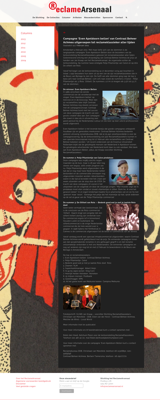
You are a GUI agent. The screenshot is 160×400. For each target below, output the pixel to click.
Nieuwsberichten (92, 18)
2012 (23, 43)
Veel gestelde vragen (26, 386)
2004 (23, 60)
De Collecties (53, 18)
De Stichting (38, 18)
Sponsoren (108, 18)
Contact (119, 18)
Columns (66, 18)
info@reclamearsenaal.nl (111, 386)
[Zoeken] (126, 18)
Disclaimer (21, 384)
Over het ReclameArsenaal (28, 378)
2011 (23, 47)
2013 (23, 39)
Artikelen (77, 18)
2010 (23, 52)
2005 (23, 56)
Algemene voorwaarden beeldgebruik (33, 381)
